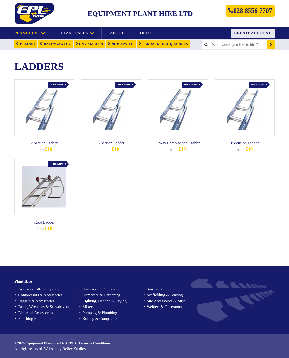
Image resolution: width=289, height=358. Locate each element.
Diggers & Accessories (36, 301)
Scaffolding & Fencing (165, 295)
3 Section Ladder (111, 143)
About (117, 33)
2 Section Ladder (44, 143)
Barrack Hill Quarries (163, 44)
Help (145, 33)
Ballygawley (55, 44)
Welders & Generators (164, 307)
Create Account (252, 33)
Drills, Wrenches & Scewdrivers (43, 307)
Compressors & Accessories (40, 295)
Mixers (88, 307)
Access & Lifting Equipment (41, 289)
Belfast (25, 44)
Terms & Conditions (94, 343)
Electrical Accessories (35, 313)
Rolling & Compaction (101, 319)
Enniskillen (89, 44)
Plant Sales (77, 33)
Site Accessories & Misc (166, 301)
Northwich (121, 44)
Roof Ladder (44, 222)
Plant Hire (29, 33)
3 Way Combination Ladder (178, 143)
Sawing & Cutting (161, 289)
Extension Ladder (245, 143)
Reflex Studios (74, 349)
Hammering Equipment (101, 289)
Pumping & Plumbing (100, 313)
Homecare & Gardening (101, 295)
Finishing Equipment (35, 319)
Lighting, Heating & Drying (105, 301)
